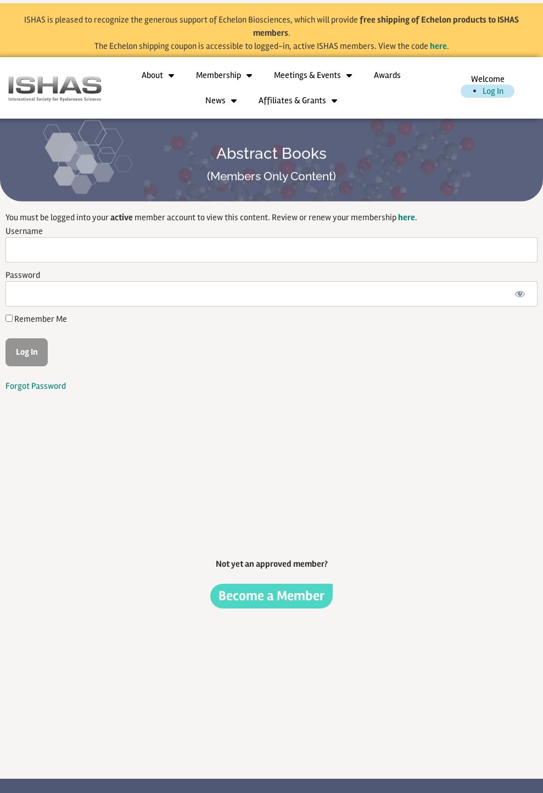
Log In (493, 91)
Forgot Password (35, 386)
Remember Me (36, 319)
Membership (224, 75)
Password (22, 275)
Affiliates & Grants (298, 100)
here (438, 51)
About (158, 75)
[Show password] (520, 293)
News (221, 100)
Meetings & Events (313, 75)
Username (24, 231)
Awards (387, 75)
